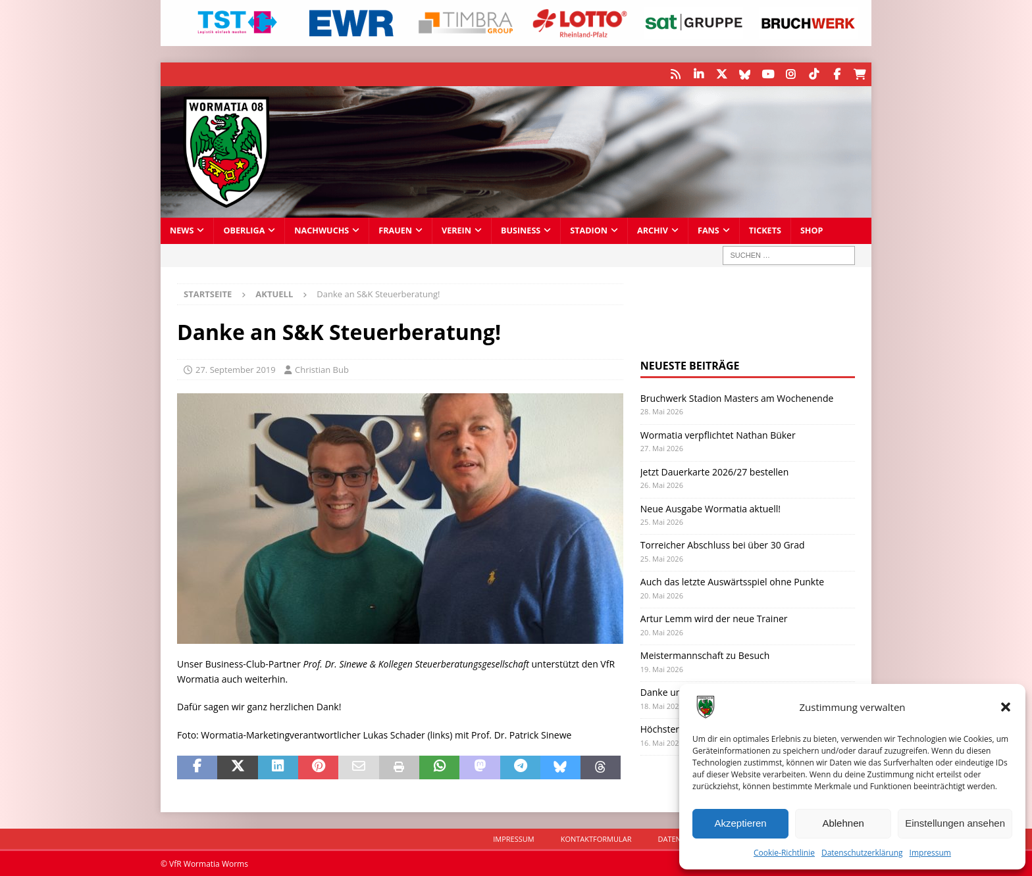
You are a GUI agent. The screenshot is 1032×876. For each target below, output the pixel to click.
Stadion (588, 229)
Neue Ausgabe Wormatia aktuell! (710, 507)
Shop (811, 229)
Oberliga (244, 229)
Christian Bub (322, 369)
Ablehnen (843, 823)
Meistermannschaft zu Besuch (704, 654)
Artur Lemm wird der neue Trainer (714, 618)
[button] (1005, 707)
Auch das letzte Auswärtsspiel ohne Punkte (732, 581)
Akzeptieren (740, 823)
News (182, 229)
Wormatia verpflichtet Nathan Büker (718, 433)
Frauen (395, 229)
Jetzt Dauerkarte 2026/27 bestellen (714, 470)
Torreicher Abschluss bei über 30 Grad (722, 544)
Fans (708, 229)
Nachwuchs (321, 229)
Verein (456, 229)
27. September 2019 (235, 369)
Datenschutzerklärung (862, 852)
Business (520, 229)
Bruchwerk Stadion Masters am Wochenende (737, 397)
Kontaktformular (596, 838)
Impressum (930, 852)
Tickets (765, 229)
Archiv (652, 229)
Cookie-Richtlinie (784, 852)
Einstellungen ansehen (955, 823)
